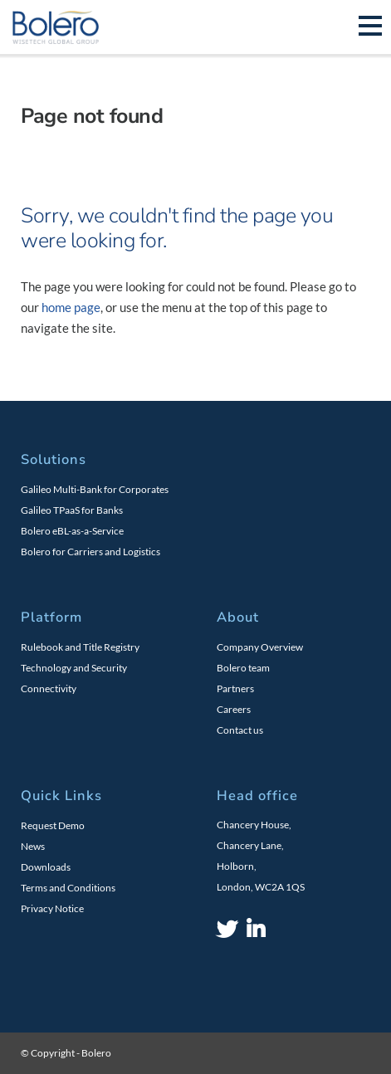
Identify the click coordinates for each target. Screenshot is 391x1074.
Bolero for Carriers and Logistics (90, 551)
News (33, 846)
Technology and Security (74, 667)
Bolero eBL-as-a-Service (72, 531)
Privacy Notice (52, 908)
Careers (234, 709)
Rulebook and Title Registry (80, 647)
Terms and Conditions (68, 887)
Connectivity (48, 688)
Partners (235, 688)
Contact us (240, 730)
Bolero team (243, 667)
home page (71, 307)
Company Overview (260, 647)
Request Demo (53, 825)
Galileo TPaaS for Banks (72, 510)
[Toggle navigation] (370, 27)
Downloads (46, 867)
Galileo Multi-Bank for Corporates (95, 489)
